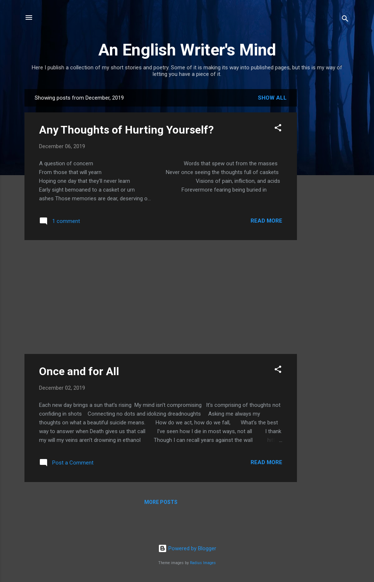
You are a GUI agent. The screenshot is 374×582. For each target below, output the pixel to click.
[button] (278, 129)
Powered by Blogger (187, 548)
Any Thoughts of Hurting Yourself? (126, 129)
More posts (161, 502)
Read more (266, 220)
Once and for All (79, 371)
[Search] (345, 20)
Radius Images (203, 562)
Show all (272, 98)
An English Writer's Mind (187, 49)
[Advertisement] (326, 198)
